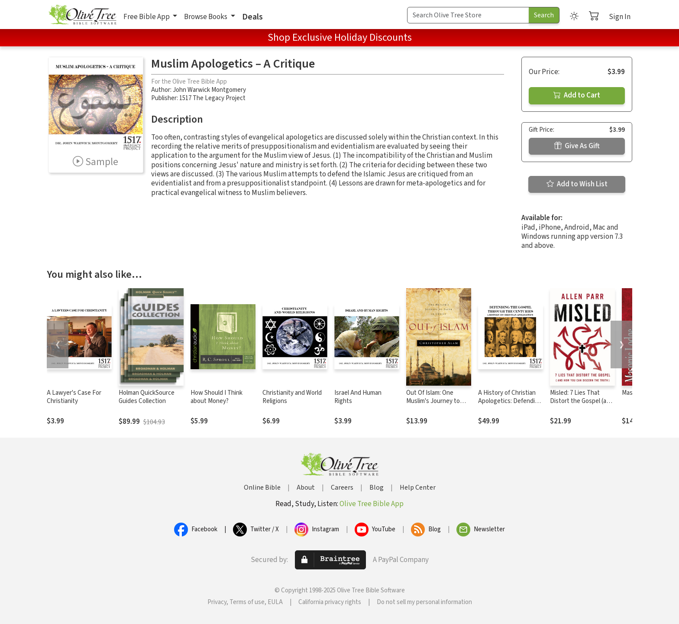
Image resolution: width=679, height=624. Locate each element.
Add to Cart (576, 95)
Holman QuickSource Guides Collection (147, 397)
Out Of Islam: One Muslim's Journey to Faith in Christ (433, 401)
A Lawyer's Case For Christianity (74, 397)
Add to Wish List (577, 184)
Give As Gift (577, 146)
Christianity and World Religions (292, 397)
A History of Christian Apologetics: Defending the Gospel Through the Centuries (510, 405)
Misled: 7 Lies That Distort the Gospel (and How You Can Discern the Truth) (581, 405)
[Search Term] (468, 15)
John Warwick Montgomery (209, 89)
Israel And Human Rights (358, 397)
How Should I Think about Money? (216, 397)
